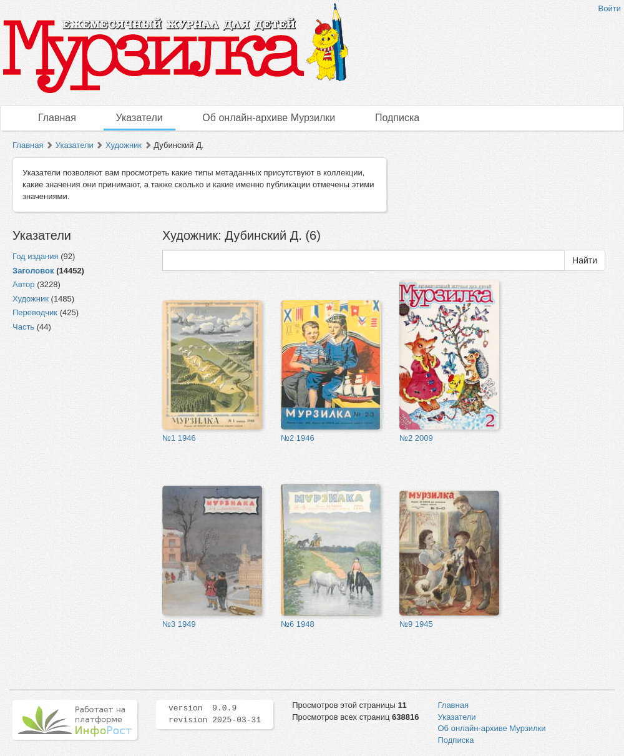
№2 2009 (416, 438)
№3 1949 (179, 624)
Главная (57, 117)
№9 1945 (416, 624)
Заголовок (33, 270)
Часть (23, 326)
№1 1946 (179, 438)
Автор (23, 284)
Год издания (35, 256)
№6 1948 (297, 624)
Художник (123, 145)
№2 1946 (297, 438)
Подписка (397, 117)
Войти (609, 8)
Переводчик (34, 312)
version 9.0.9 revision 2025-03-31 (214, 714)
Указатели (139, 117)
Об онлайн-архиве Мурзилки (268, 117)
